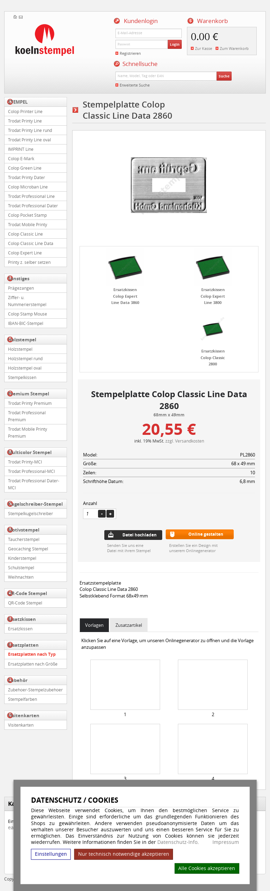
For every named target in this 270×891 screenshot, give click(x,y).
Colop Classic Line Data (30, 243)
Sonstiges (18, 278)
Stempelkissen (22, 377)
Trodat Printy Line (25, 121)
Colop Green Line (25, 168)
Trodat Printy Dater (26, 177)
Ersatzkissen (22, 619)
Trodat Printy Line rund (30, 130)
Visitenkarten (23, 715)
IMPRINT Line (20, 149)
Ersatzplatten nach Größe (33, 664)
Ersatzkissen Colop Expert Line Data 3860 (125, 296)
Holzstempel (22, 339)
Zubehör (18, 680)
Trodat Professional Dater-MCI (33, 484)
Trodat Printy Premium (30, 403)
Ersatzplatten (23, 645)
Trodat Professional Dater (33, 205)
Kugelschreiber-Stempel (35, 504)
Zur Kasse (203, 48)
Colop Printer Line (25, 111)
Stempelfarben (22, 699)
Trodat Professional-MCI (31, 471)
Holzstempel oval (25, 368)
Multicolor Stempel (30, 452)
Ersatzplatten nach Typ (32, 654)
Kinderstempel (22, 558)
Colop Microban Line (28, 187)
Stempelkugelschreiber (30, 513)
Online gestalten (205, 534)
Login (175, 44)
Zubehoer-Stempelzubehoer (35, 689)
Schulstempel (21, 567)
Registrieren (130, 53)
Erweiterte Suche (135, 85)
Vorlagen (94, 625)
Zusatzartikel (128, 625)
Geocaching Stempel (28, 548)
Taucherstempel (23, 539)
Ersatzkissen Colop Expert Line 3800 (213, 296)
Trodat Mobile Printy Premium (27, 432)
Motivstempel (23, 530)
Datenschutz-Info (177, 842)
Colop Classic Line (25, 234)
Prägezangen (21, 288)
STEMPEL (18, 102)
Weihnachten (20, 577)
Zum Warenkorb (234, 48)
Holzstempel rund (25, 358)
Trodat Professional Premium (27, 416)
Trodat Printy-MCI (25, 462)
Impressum (225, 842)
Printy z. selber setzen (29, 262)
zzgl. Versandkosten (184, 441)
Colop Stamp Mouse (27, 314)
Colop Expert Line (25, 252)
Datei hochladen (139, 535)
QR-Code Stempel (27, 593)
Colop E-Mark (21, 158)
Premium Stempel (28, 394)
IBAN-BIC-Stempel (25, 323)
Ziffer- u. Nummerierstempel (27, 301)
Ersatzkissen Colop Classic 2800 (213, 357)
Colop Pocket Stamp (27, 215)
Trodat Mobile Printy (27, 224)
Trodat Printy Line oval (29, 139)
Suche (224, 76)
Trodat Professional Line (31, 196)
